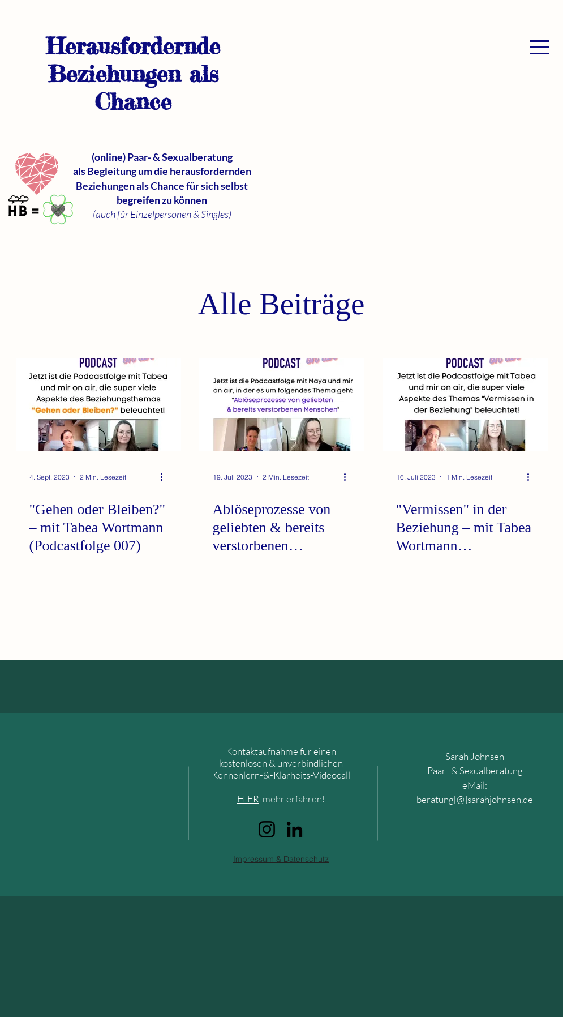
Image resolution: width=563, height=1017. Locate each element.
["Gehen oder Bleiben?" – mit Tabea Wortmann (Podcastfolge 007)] (98, 404)
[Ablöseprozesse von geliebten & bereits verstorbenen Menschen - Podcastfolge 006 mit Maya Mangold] (281, 404)
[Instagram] (267, 829)
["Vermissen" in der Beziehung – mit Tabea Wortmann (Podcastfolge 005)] (465, 404)
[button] (539, 47)
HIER (248, 799)
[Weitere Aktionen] (166, 477)
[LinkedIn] (294, 829)
